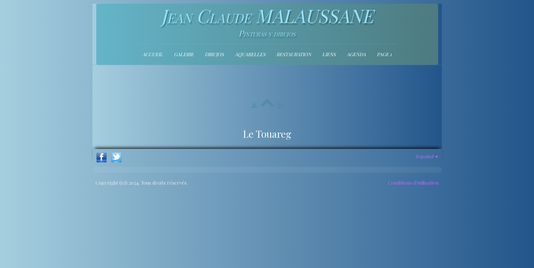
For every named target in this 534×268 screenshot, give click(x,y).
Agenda (356, 54)
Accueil (152, 54)
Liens (329, 54)
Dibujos (214, 54)
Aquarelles (250, 54)
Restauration (293, 54)
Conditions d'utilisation (413, 182)
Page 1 (384, 54)
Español (427, 156)
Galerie (184, 54)
